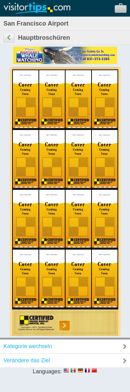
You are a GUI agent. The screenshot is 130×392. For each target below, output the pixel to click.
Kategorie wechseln (27, 346)
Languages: (47, 371)
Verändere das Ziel (26, 360)
